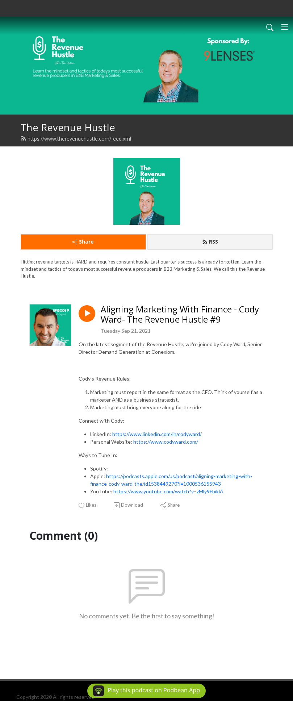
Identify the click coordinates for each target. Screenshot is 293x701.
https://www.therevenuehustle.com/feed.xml (76, 138)
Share (83, 241)
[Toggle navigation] (284, 27)
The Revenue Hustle (68, 127)
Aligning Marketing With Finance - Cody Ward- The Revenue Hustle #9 (180, 314)
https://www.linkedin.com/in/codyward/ (157, 434)
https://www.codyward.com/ (165, 442)
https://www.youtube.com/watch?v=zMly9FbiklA (168, 491)
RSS (210, 241)
